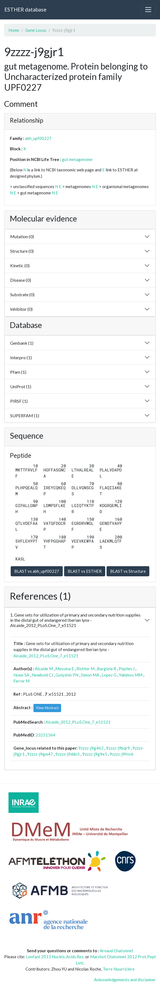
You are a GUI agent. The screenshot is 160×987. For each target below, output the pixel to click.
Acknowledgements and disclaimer (125, 979)
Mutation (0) (22, 236)
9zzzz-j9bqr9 (118, 748)
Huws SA (21, 674)
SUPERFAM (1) (24, 415)
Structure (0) (22, 251)
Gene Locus (35, 30)
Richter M (85, 668)
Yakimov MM (130, 674)
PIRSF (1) (19, 401)
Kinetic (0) (20, 265)
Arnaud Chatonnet (116, 950)
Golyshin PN (67, 674)
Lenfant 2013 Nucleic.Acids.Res (55, 956)
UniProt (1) (20, 386)
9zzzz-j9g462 (91, 748)
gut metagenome (77, 159)
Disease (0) (20, 280)
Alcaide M (44, 668)
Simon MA (90, 674)
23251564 (45, 734)
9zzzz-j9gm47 (40, 754)
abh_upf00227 (38, 138)
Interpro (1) (21, 357)
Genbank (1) (21, 343)
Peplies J (127, 668)
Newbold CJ (42, 674)
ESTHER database (25, 9)
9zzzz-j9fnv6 (121, 754)
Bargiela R (106, 668)
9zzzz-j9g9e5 (94, 754)
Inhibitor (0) (21, 309)
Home (13, 30)
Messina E (64, 668)
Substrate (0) (22, 294)
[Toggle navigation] (148, 9)
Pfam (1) (18, 372)
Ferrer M (21, 680)
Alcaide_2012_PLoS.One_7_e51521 (45, 655)
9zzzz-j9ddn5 (67, 754)
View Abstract (47, 708)
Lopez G (109, 674)
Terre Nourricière (119, 968)
